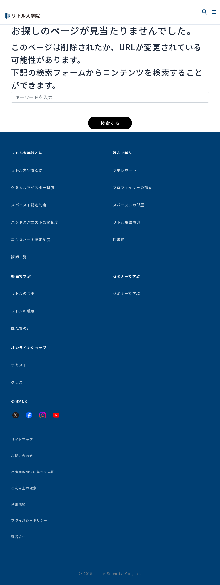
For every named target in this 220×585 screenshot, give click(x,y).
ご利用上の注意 (23, 488)
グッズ (17, 382)
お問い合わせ (22, 455)
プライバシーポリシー (29, 520)
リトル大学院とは (27, 169)
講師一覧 (19, 256)
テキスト (19, 364)
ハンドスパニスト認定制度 (34, 222)
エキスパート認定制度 (30, 239)
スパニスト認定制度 (28, 204)
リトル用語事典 (126, 222)
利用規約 (18, 504)
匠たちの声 (21, 327)
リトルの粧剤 (23, 310)
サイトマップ (22, 439)
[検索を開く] (204, 12)
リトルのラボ (23, 293)
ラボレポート (124, 169)
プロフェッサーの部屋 (132, 187)
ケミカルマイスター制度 (32, 187)
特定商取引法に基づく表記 (33, 471)
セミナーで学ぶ (126, 293)
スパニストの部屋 (128, 204)
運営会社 (18, 536)
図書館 (119, 239)
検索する (110, 123)
